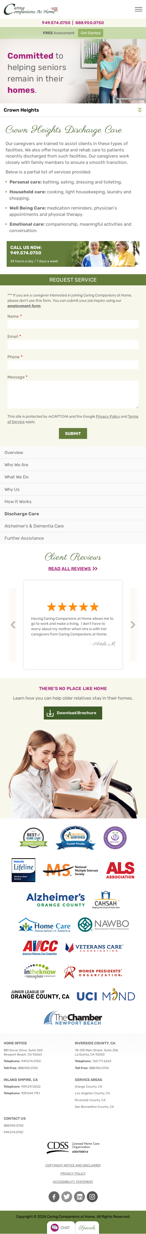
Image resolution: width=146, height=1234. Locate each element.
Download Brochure (76, 712)
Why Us (12, 489)
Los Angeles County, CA (92, 1093)
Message (16, 377)
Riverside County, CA (90, 1100)
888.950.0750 (89, 22)
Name (13, 316)
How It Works (18, 501)
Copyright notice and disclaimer (73, 1165)
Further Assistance (24, 538)
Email (12, 336)
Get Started (90, 33)
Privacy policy (73, 1173)
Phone (13, 357)
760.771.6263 (101, 1061)
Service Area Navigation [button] (140, 109)
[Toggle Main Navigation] (138, 9)
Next (134, 625)
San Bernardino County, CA (94, 1107)
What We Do (17, 476)
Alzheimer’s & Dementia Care (34, 526)
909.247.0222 (31, 1086)
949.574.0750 (56, 22)
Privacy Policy (108, 416)
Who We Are (16, 464)
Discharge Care (22, 513)
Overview (14, 452)
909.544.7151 (30, 1093)
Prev (14, 625)
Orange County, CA (88, 1086)
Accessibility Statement (73, 1182)
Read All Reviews (69, 568)
